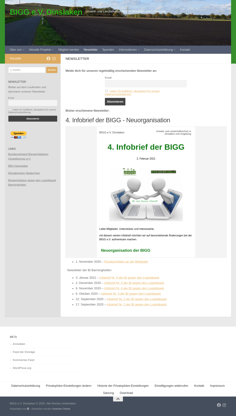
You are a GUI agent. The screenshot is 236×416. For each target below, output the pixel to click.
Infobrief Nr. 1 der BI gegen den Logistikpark (137, 304)
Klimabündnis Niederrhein (24, 173)
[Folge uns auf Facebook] (48, 58)
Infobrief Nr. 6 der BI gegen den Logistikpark (129, 277)
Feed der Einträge (24, 352)
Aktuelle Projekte (40, 49)
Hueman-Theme (61, 409)
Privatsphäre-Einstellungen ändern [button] (68, 385)
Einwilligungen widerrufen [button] (171, 385)
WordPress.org (22, 368)
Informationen (128, 49)
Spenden (108, 49)
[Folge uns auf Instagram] (54, 58)
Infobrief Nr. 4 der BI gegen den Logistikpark (134, 288)
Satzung (108, 393)
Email (108, 77)
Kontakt (185, 49)
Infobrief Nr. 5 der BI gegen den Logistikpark (134, 283)
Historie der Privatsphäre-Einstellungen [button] (123, 385)
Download (126, 393)
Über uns (16, 49)
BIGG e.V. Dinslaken (46, 12)
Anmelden (19, 344)
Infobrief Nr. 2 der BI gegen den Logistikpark (137, 299)
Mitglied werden (68, 49)
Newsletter (91, 49)
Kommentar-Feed (23, 360)
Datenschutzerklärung (158, 49)
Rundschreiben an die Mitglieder (126, 261)
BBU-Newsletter (18, 166)
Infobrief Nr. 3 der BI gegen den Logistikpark (131, 293)
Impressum (217, 385)
